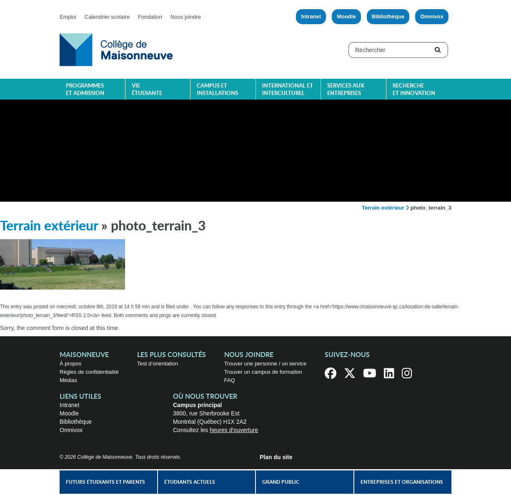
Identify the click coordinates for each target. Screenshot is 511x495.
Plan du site (276, 457)
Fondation (150, 17)
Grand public (280, 482)
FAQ (229, 380)
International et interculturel (287, 89)
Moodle (346, 16)
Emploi (68, 17)
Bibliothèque (388, 16)
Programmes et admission (85, 89)
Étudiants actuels (189, 482)
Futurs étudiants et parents (105, 482)
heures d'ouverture (234, 430)
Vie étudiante (147, 89)
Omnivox (431, 16)
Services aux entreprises (345, 89)
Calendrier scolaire (107, 17)
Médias (68, 380)
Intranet (311, 16)
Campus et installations (217, 89)
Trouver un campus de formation (263, 372)
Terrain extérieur (383, 208)
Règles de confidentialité (89, 372)
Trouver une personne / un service (265, 363)
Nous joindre (185, 17)
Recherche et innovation (414, 89)
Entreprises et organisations (402, 482)
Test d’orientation (157, 363)
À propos (70, 363)
